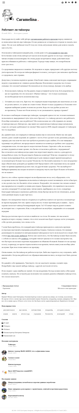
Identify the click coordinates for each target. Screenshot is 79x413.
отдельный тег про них (57, 53)
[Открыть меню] (4, 2)
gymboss (24, 239)
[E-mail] (62, 2)
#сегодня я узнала (21, 33)
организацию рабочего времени (44, 39)
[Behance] (69, 2)
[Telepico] (66, 2)
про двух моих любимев (17, 236)
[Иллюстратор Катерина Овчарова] (72, 2)
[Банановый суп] (75, 2)
